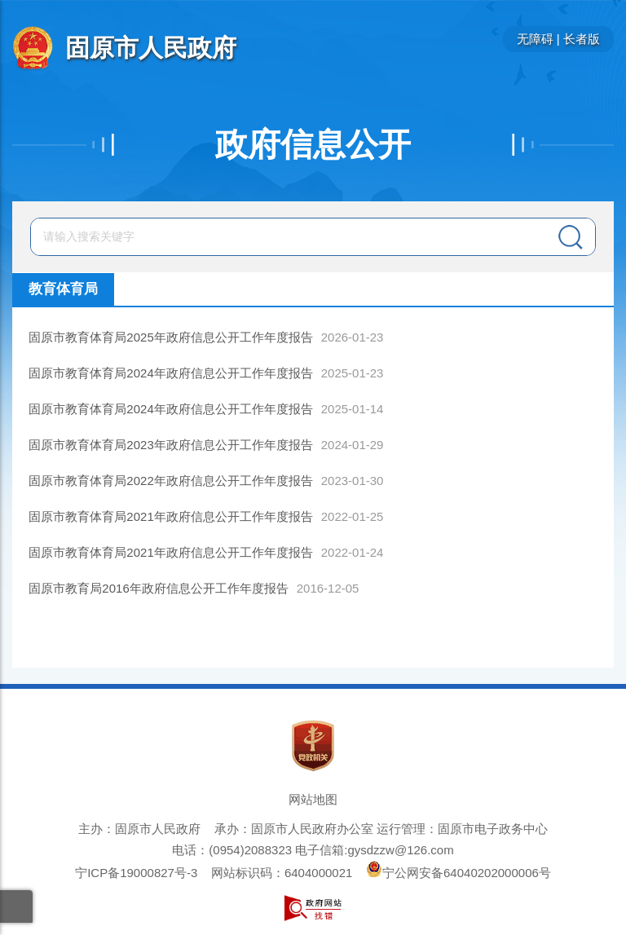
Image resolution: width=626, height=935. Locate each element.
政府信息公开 (313, 144)
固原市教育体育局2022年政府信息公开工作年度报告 (170, 480)
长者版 (581, 39)
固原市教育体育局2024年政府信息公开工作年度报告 (170, 373)
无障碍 (535, 39)
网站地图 (313, 799)
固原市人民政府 (150, 47)
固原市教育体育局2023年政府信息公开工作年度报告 (170, 445)
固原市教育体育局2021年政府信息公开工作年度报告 (170, 516)
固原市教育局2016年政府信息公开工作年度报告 (158, 588)
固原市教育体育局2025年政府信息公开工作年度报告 (170, 337)
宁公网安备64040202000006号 (458, 873)
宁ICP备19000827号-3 (136, 873)
